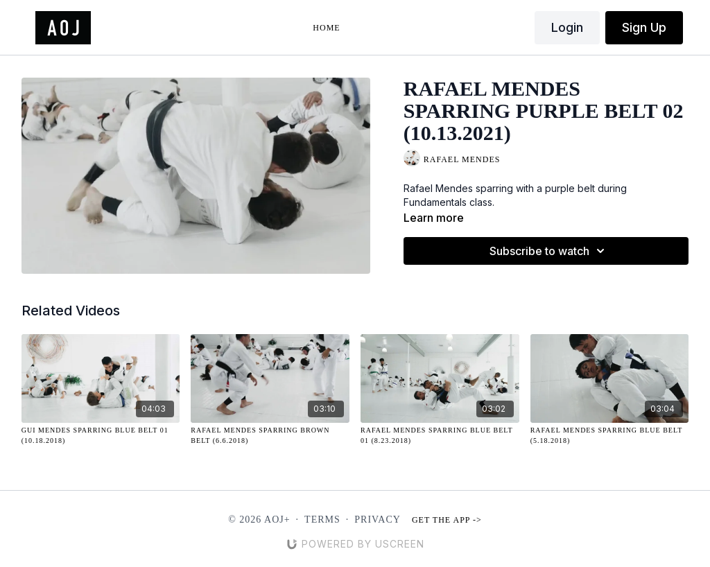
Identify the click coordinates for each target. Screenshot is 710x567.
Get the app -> (447, 520)
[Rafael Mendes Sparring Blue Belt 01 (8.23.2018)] (440, 435)
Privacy (377, 519)
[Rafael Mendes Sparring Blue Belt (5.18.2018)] (609, 435)
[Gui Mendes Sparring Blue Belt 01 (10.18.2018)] (100, 435)
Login (567, 27)
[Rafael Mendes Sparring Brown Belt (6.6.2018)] (270, 435)
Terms (322, 519)
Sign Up (644, 27)
